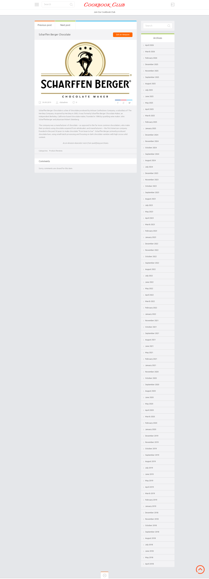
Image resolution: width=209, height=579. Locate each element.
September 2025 (152, 77)
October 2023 (151, 186)
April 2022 (149, 295)
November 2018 (151, 519)
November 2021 (151, 320)
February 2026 (151, 58)
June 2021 (149, 346)
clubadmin (63, 102)
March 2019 (150, 493)
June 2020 (149, 397)
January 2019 (150, 506)
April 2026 (149, 45)
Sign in (172, 4)
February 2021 (151, 359)
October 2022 (151, 256)
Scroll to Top (200, 569)
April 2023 (149, 218)
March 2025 (150, 116)
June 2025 (149, 96)
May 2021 (149, 352)
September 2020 (152, 384)
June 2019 (149, 474)
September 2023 (152, 192)
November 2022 (151, 250)
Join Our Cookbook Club (104, 12)
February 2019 (151, 500)
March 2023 (150, 224)
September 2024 (152, 154)
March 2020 (150, 416)
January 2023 (150, 237)
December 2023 (151, 173)
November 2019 (151, 442)
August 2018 (150, 538)
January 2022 (150, 314)
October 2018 (151, 525)
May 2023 (149, 212)
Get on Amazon (122, 34)
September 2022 (152, 263)
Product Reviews (55, 151)
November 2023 (151, 180)
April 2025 (149, 109)
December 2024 (151, 135)
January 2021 (150, 365)
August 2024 (150, 160)
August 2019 (150, 461)
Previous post (45, 25)
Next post (65, 25)
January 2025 (150, 128)
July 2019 (149, 468)
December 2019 (151, 436)
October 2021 (151, 327)
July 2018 (149, 545)
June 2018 (149, 551)
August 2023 (150, 199)
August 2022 (150, 269)
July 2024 (149, 167)
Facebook (118, 102)
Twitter (129, 102)
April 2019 (149, 487)
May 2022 (149, 288)
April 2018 (149, 564)
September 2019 (152, 455)
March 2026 (150, 52)
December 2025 (151, 64)
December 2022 (151, 244)
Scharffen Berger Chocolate (55, 34)
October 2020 (151, 378)
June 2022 (149, 282)
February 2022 (151, 308)
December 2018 (151, 513)
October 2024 (151, 148)
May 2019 (149, 481)
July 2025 (149, 90)
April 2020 (149, 410)
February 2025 (151, 122)
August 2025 (150, 84)
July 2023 (149, 205)
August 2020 (150, 391)
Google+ (124, 102)
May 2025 (149, 103)
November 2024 (151, 141)
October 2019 (151, 449)
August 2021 (150, 340)
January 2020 (150, 429)
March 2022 (150, 301)
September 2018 (152, 532)
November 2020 (151, 372)
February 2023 (151, 231)
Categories (37, 4)
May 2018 (149, 557)
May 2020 (149, 404)
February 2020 (151, 423)
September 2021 (152, 333)
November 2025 (151, 71)
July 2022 (149, 276)
